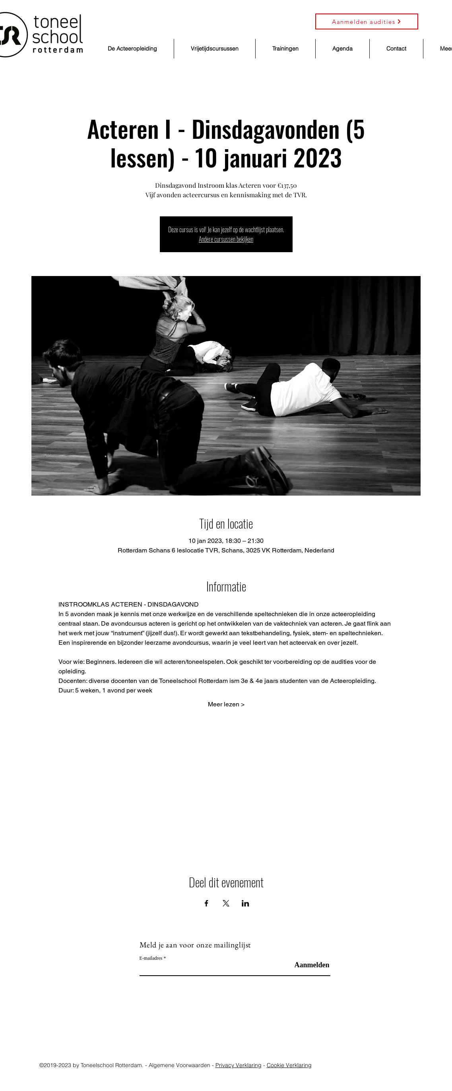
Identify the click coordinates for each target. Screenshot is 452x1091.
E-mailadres (151, 958)
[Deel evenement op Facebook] (206, 903)
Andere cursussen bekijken (226, 239)
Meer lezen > (226, 704)
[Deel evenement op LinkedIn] (245, 903)
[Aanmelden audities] (366, 21)
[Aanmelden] (310, 965)
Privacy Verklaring (238, 1065)
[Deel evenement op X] (226, 903)
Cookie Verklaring (289, 1065)
